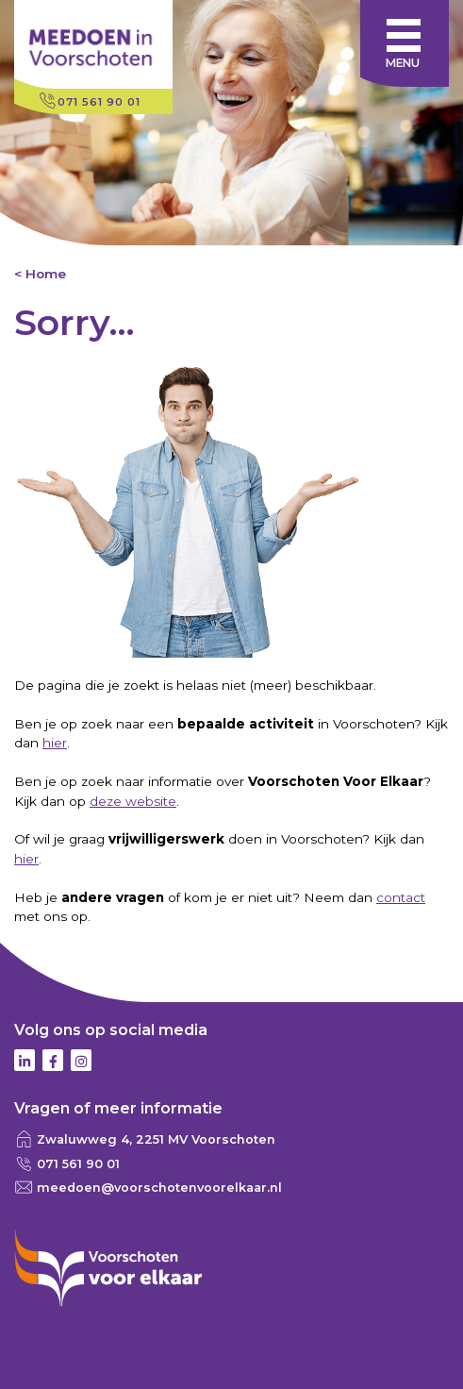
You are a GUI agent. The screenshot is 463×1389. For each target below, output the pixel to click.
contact (400, 897)
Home (45, 273)
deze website (133, 801)
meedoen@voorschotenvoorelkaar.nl (159, 1187)
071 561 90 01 (99, 102)
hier (54, 742)
